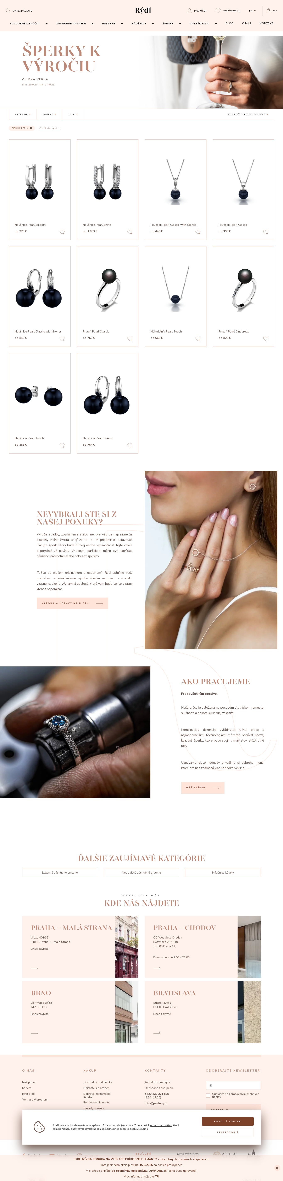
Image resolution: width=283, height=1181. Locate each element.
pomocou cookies (161, 1125)
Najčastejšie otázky (96, 1088)
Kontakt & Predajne (157, 1082)
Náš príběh (29, 1082)
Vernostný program (35, 1100)
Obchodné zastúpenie (159, 1088)
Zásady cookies (93, 1108)
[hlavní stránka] (143, 14)
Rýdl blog (28, 1094)
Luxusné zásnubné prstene (60, 873)
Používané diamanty (96, 1102)
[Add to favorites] (62, 232)
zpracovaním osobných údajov (235, 1095)
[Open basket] (272, 10)
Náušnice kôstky (223, 873)
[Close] (277, 1168)
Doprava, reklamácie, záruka (97, 1095)
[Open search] (19, 10)
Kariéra (27, 1088)
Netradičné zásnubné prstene (141, 873)
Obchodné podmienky (97, 1082)
